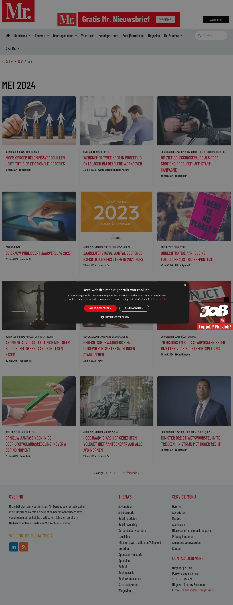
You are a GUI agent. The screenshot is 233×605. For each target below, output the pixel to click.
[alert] (116, 302)
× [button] (185, 285)
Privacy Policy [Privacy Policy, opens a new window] (160, 299)
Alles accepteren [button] (100, 308)
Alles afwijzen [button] (134, 308)
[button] (116, 317)
